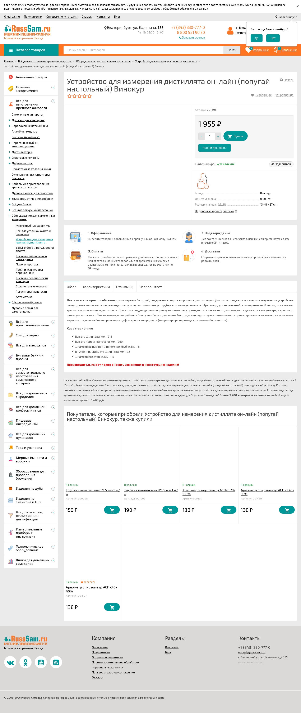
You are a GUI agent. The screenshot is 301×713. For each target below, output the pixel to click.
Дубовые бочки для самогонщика (25, 309)
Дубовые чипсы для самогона (32, 193)
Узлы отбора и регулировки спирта (35, 249)
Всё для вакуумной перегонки (32, 210)
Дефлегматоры (22, 163)
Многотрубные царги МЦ (33, 225)
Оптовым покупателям (62, 16)
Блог (117, 16)
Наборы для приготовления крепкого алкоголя (31, 185)
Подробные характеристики (214, 211)
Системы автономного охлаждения (31, 257)
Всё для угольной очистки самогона (33, 232)
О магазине (12, 16)
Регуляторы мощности (31, 291)
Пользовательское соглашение (113, 672)
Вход (242, 27)
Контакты (103, 16)
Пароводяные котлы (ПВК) (30, 125)
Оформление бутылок (27, 302)
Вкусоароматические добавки (32, 198)
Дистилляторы (22, 152)
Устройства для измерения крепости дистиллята (34, 240)
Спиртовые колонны (26, 157)
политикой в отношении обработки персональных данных (41, 8)
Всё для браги (21, 204)
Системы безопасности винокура (32, 279)
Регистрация (244, 32)
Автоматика (24, 297)
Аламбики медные (24, 131)
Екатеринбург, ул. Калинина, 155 (135, 27)
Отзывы (87, 16)
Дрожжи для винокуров (28, 120)
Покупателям (33, 16)
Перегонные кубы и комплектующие (25, 144)
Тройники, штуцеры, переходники (29, 271)
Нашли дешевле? (215, 147)
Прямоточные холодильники (31, 169)
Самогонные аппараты (27, 114)
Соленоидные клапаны (31, 286)
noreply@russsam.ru (251, 652)
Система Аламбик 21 (26, 137)
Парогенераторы (27, 264)
